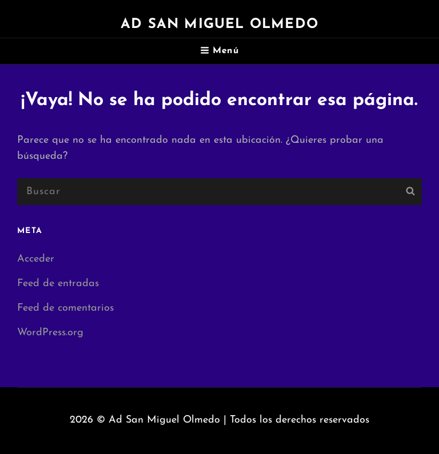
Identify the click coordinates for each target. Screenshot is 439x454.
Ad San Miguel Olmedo (219, 24)
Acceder (35, 259)
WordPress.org (50, 332)
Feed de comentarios (65, 308)
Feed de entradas (58, 283)
